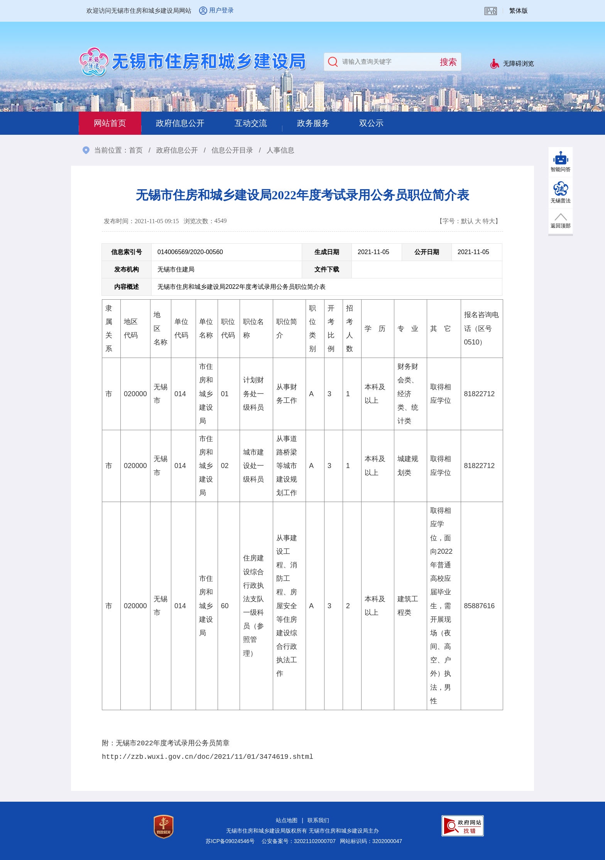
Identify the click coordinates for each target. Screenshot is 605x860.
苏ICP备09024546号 (230, 841)
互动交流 (262, 123)
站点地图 (286, 820)
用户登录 (221, 10)
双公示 (390, 123)
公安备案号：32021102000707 (299, 841)
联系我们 (318, 820)
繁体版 (518, 10)
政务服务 (328, 123)
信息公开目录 (232, 150)
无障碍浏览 (518, 63)
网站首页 (112, 123)
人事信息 (280, 150)
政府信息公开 (186, 123)
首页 (136, 150)
